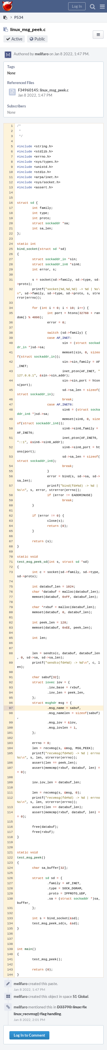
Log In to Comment (29, 1035)
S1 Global (80, 996)
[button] (102, 6)
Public (40, 39)
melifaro (42, 53)
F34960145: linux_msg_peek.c (43, 90)
